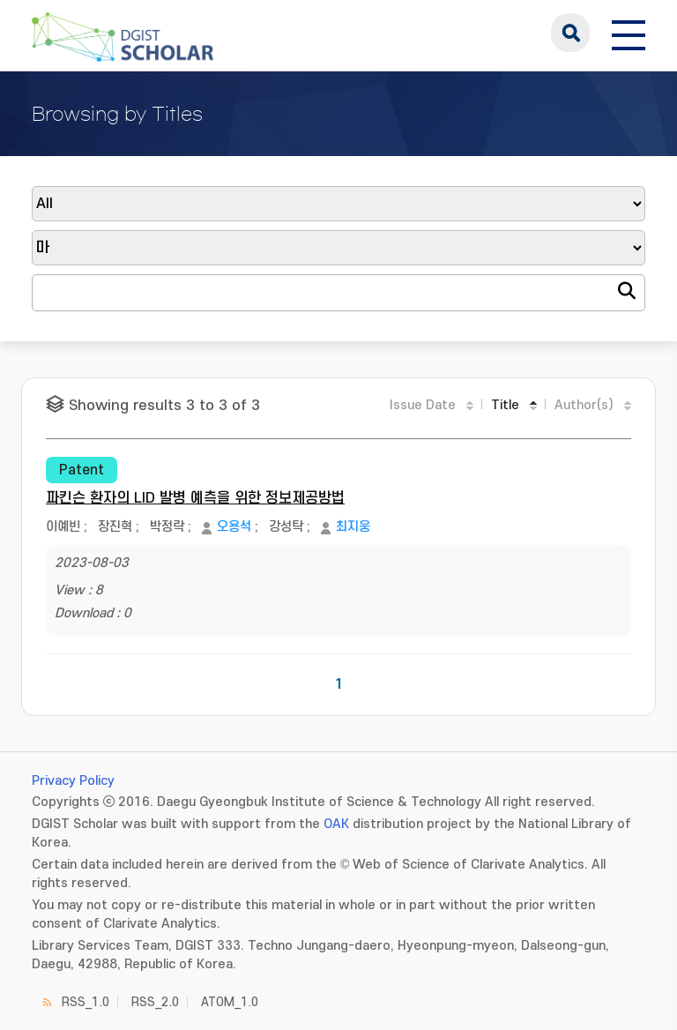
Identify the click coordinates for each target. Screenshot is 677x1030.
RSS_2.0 (155, 1002)
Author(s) (584, 405)
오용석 (234, 526)
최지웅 (353, 526)
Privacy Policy (73, 780)
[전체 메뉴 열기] (628, 32)
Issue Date (423, 405)
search (570, 32)
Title (505, 405)
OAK (336, 824)
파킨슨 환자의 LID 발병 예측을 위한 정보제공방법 (195, 498)
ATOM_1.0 (229, 1002)
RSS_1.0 (85, 1002)
